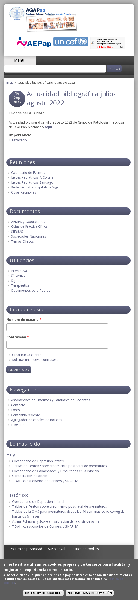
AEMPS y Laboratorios (28, 221)
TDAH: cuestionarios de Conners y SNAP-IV (45, 481)
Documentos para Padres (30, 290)
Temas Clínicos (22, 241)
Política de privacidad (26, 549)
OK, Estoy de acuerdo (43, 593)
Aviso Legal (56, 549)
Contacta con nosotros (29, 476)
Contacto (18, 405)
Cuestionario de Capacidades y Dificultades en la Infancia (55, 471)
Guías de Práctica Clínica (29, 226)
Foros (15, 410)
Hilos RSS (18, 425)
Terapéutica (20, 285)
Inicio (10, 82)
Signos (16, 280)
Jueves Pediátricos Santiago (32, 182)
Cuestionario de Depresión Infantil (38, 461)
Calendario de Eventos (28, 172)
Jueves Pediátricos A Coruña (32, 177)
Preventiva (19, 270)
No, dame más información (90, 593)
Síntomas (18, 275)
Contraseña (17, 337)
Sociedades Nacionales (28, 236)
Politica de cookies (84, 549)
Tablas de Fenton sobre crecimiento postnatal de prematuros (59, 466)
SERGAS (17, 231)
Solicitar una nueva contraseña (35, 359)
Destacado (18, 140)
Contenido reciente (25, 415)
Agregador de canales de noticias (36, 420)
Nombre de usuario (23, 319)
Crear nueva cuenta (26, 355)
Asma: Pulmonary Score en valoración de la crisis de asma (56, 521)
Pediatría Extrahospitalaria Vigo (35, 187)
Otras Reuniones (23, 192)
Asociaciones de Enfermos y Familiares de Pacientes (50, 400)
